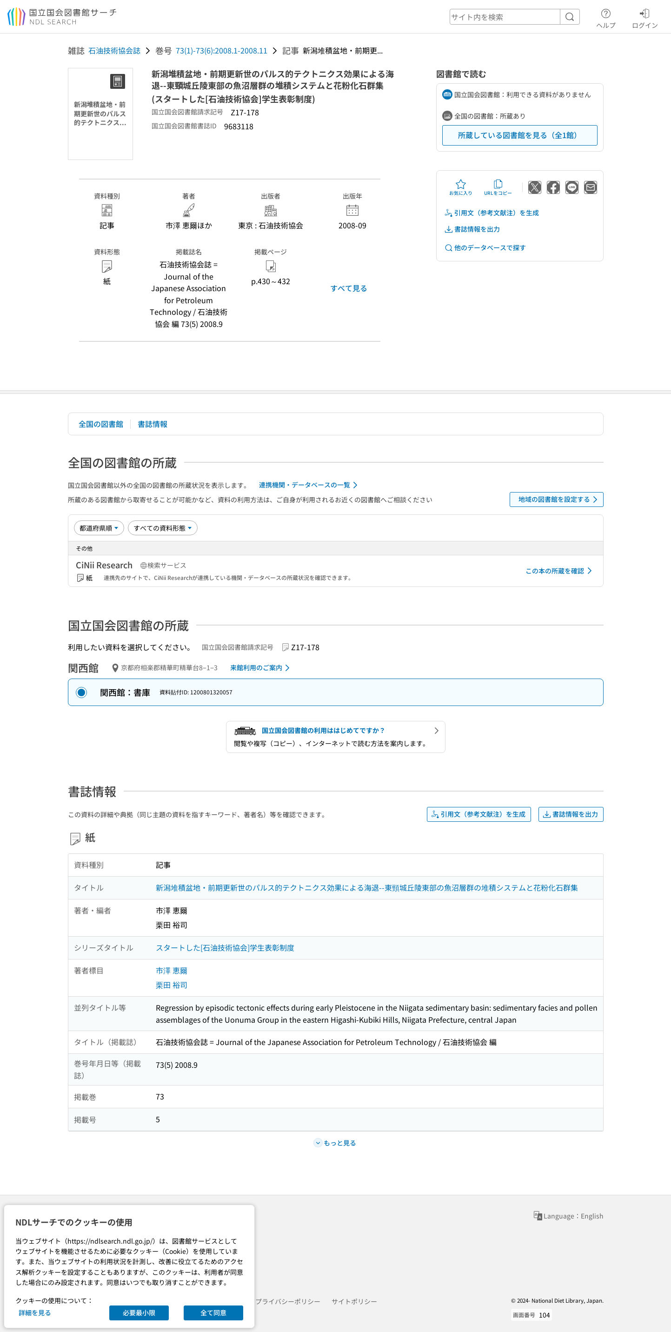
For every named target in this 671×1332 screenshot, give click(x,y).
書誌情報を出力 (472, 229)
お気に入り (460, 187)
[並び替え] (99, 527)
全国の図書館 (101, 423)
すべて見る (348, 287)
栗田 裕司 (171, 984)
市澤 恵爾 (171, 970)
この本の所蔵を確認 (560, 570)
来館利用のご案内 (261, 667)
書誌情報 (152, 423)
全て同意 (213, 1312)
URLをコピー (498, 187)
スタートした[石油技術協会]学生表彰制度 (225, 947)
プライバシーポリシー (287, 1301)
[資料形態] (163, 527)
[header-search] (515, 17)
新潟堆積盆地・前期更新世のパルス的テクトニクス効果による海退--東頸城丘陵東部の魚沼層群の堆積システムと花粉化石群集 (367, 887)
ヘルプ (606, 17)
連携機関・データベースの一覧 (310, 485)
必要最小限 (139, 1312)
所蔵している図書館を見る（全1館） (519, 134)
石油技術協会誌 (114, 50)
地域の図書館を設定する (559, 499)
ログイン (645, 17)
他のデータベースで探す (485, 248)
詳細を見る (35, 1312)
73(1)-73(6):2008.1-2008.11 (221, 50)
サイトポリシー (354, 1301)
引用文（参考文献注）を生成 (491, 213)
